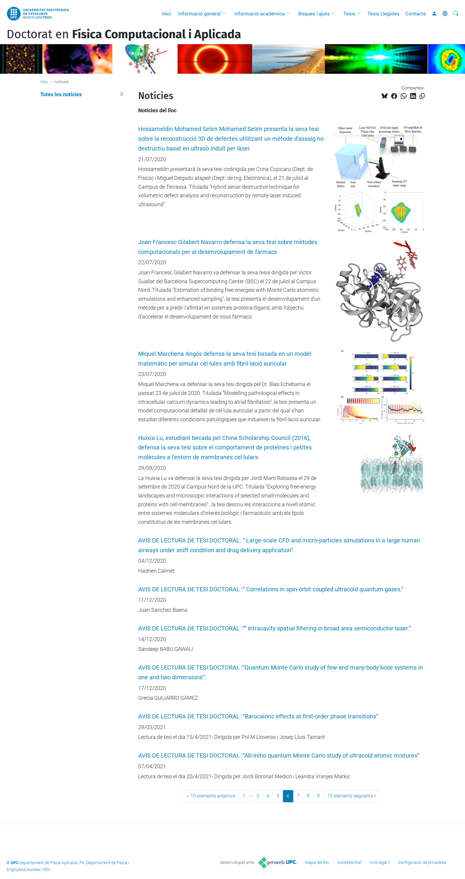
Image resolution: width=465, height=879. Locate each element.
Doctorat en (124, 34)
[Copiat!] (422, 96)
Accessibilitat (349, 862)
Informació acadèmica (259, 14)
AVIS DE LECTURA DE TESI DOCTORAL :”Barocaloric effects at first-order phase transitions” (258, 716)
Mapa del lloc (317, 862)
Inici (166, 14)
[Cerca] (455, 13)
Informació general (199, 14)
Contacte (415, 14)
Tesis (349, 14)
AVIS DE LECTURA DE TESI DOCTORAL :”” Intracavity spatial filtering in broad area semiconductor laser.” (274, 628)
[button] (226, 13)
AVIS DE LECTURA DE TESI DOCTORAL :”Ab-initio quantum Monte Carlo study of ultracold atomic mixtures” (278, 755)
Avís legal (378, 862)
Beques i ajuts (314, 14)
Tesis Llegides (383, 14)
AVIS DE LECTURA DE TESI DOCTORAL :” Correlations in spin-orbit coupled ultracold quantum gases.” (270, 589)
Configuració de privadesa (422, 862)
